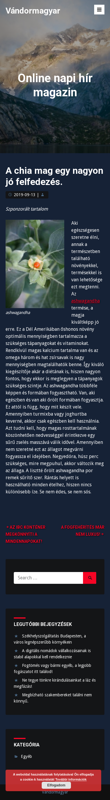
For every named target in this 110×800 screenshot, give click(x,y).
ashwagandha (85, 301)
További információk (71, 779)
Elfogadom (56, 785)
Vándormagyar (33, 11)
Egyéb (26, 756)
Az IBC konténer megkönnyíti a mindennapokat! (25, 534)
